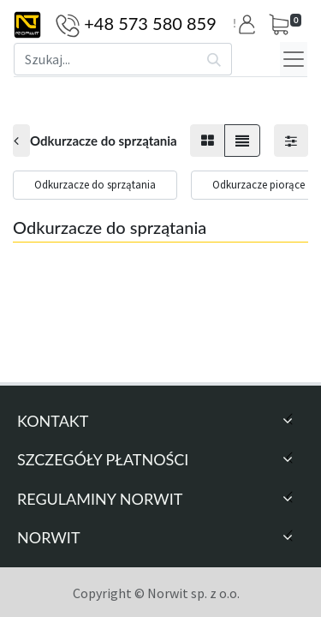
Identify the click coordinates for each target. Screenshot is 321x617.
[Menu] (293, 59)
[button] (249, 24)
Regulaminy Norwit (99, 498)
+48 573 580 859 (150, 23)
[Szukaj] (214, 59)
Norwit (48, 537)
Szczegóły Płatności (102, 459)
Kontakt (52, 420)
